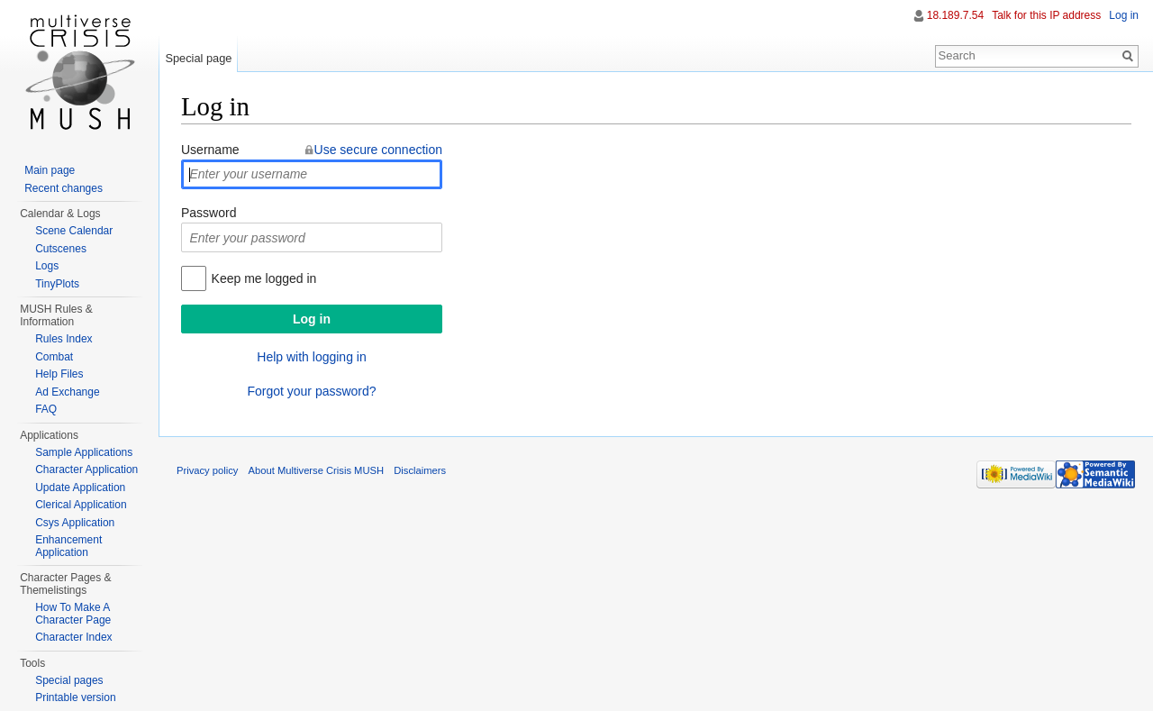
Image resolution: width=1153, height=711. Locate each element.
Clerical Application (80, 504)
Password (208, 212)
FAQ (46, 409)
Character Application (86, 469)
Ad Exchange (67, 392)
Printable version (75, 697)
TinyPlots (57, 284)
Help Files (59, 374)
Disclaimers (420, 470)
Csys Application (74, 522)
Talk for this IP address (1046, 15)
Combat (54, 357)
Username (210, 149)
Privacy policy (207, 470)
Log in (1124, 15)
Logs (47, 266)
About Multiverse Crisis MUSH (316, 470)
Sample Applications (83, 452)
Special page (198, 58)
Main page (49, 170)
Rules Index (63, 339)
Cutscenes (60, 248)
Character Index (73, 637)
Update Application (80, 487)
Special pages (69, 680)
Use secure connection (378, 149)
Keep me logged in (264, 278)
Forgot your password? (311, 391)
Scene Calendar (74, 230)
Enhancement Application (68, 546)
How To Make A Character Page (73, 613)
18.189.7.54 (955, 15)
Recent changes (63, 188)
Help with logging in (311, 357)
